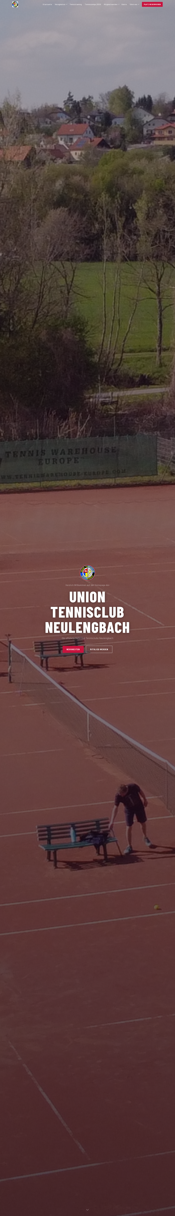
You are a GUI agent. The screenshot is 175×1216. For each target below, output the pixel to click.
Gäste (124, 4)
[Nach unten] (87, 1210)
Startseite (47, 4)
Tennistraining (76, 4)
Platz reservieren (152, 4)
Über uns (134, 4)
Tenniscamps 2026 (93, 4)
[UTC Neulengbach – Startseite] (26, 4)
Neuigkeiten (61, 4)
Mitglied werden (111, 4)
